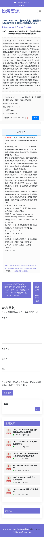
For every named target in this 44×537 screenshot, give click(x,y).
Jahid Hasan (35, 529)
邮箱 (4, 359)
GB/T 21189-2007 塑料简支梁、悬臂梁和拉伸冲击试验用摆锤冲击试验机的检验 (21, 32)
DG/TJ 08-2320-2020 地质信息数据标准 (25, 443)
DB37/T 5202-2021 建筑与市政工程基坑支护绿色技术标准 (25, 455)
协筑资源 (11, 11)
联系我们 (9, 271)
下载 (35, 118)
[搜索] (37, 409)
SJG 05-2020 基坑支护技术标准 (25, 466)
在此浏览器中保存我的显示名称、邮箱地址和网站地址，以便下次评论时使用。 (21, 383)
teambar (7, 27)
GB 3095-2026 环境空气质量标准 (25, 490)
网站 (4, 369)
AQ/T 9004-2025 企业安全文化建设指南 (25, 478)
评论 (4, 318)
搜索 (6, 404)
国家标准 (14, 103)
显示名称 (6, 348)
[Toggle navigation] (39, 11)
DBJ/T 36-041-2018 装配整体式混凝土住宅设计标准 (25, 431)
